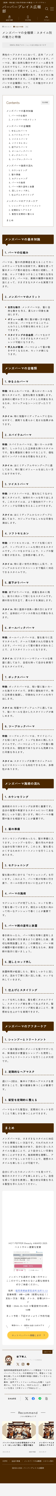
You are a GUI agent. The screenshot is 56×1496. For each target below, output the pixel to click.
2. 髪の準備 (14, 174)
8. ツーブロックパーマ (20, 159)
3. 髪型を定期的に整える (21, 213)
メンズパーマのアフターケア (22, 201)
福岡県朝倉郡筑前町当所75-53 (31, 1290)
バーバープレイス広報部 (21, 9)
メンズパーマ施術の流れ (19, 165)
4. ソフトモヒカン (18, 142)
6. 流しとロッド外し (19, 190)
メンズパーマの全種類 (18, 126)
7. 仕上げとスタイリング (21, 194)
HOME (5, 1461)
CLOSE (45, 102)
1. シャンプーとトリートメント (25, 205)
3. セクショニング (18, 178)
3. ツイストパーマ (18, 138)
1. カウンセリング (18, 170)
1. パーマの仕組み (18, 115)
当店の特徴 (18, 27)
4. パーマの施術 (17, 182)
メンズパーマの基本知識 (19, 110)
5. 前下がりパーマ (18, 147)
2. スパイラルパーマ (19, 134)
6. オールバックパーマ (20, 151)
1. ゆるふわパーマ (18, 130)
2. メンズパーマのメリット (22, 119)
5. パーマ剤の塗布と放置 (21, 186)
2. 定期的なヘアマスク (20, 209)
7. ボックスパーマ (18, 155)
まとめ (10, 220)
